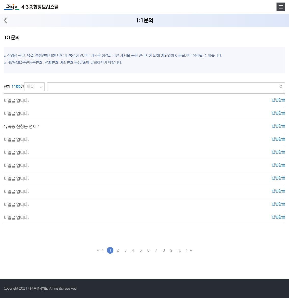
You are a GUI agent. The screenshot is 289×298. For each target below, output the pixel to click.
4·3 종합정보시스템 (31, 7)
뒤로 (5, 20)
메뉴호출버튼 (281, 7)
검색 (281, 87)
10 (179, 250)
